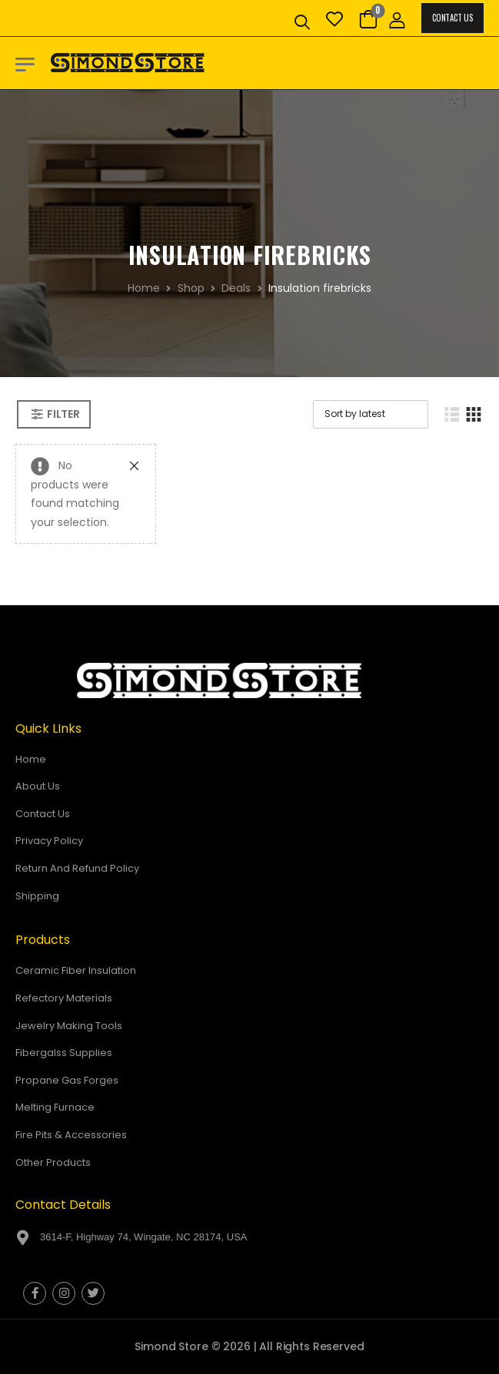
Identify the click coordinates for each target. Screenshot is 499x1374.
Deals (236, 288)
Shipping (37, 896)
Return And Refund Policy (77, 868)
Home (144, 288)
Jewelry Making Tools (68, 1025)
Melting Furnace (55, 1107)
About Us (37, 786)
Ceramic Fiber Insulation (75, 970)
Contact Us (452, 18)
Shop (191, 288)
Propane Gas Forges (66, 1080)
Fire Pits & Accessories (71, 1134)
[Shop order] (370, 414)
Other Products (53, 1162)
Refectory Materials (63, 998)
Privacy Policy (49, 840)
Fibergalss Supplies (63, 1052)
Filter (63, 414)
